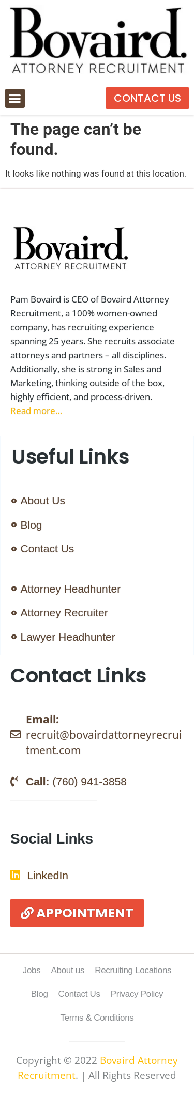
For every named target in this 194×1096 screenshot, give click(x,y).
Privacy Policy (137, 994)
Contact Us (79, 994)
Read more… (36, 411)
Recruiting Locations (133, 970)
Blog (39, 994)
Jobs (32, 970)
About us (67, 970)
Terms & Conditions (97, 1018)
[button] (15, 98)
